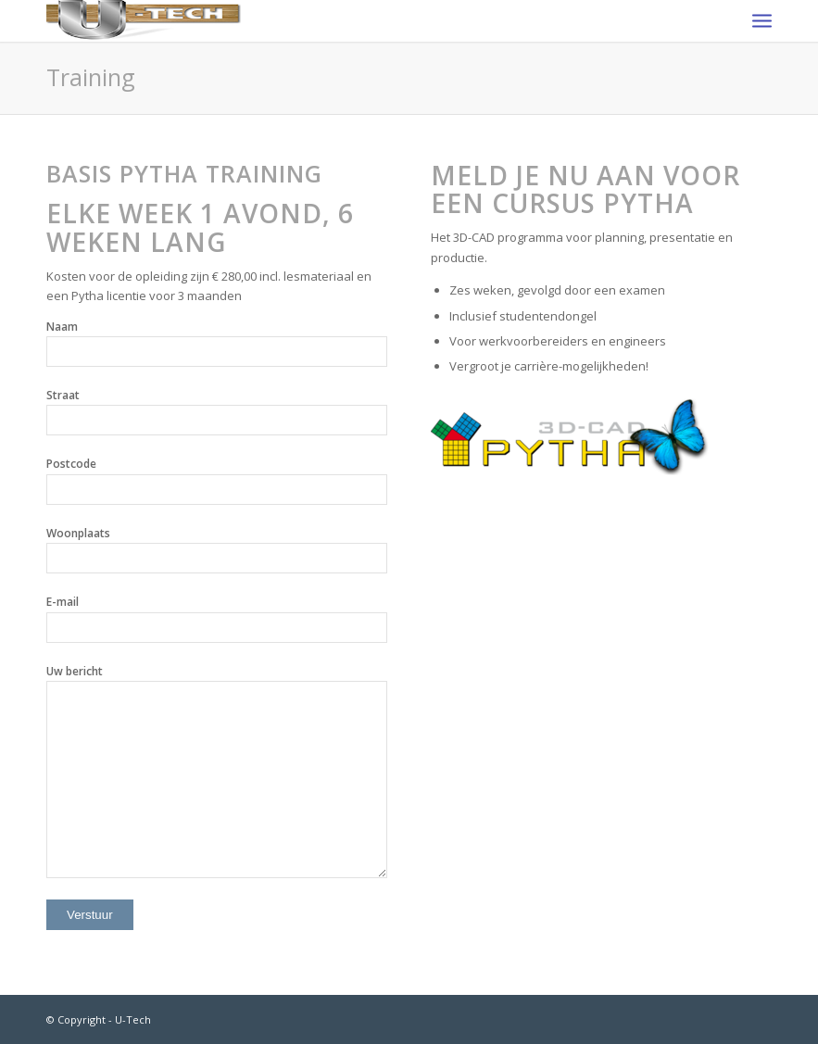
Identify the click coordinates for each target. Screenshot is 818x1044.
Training (90, 77)
